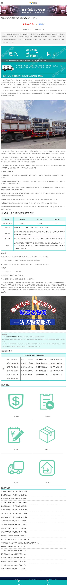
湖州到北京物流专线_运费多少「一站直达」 (13, 547)
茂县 (30, 232)
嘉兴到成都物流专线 (41, 359)
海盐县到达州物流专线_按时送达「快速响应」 (14, 524)
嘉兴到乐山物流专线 (12, 367)
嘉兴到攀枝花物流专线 (56, 371)
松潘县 (34, 232)
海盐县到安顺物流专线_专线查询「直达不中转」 (15, 510)
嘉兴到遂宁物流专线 (12, 375)
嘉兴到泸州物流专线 (41, 367)
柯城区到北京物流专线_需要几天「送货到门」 (14, 569)
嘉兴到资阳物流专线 (56, 375)
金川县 (44, 232)
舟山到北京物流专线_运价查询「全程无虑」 (13, 550)
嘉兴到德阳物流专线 (12, 363)
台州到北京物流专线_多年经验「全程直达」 (13, 565)
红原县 (19, 234)
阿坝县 (60, 232)
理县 (28, 232)
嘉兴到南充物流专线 (41, 371)
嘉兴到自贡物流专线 (12, 378)
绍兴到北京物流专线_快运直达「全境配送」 (13, 561)
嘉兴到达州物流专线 (56, 359)
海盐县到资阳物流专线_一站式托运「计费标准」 (15, 513)
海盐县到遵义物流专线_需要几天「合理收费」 (14, 506)
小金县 (48, 232)
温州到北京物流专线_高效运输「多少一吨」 (13, 558)
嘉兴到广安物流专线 (41, 363)
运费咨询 (48, 582)
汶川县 (24, 232)
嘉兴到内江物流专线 (27, 371)
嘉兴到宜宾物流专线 (41, 375)
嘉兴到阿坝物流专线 (10, 168)
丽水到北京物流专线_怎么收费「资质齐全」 (13, 554)
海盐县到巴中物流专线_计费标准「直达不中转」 (15, 517)
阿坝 (15, 232)
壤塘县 (56, 232)
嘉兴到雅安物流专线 (27, 375)
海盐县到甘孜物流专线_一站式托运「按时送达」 (15, 491)
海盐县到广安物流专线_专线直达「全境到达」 (14, 528)
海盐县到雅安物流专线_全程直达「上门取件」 (14, 521)
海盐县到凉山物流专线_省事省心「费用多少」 (14, 495)
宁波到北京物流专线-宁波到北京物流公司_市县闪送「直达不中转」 (20, 543)
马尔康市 (19, 232)
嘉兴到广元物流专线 (56, 363)
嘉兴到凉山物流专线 (27, 367)
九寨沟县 (38, 232)
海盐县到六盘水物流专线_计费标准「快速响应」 (15, 502)
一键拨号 (19, 582)
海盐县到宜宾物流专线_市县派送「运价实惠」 (14, 532)
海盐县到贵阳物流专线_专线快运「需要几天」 (14, 499)
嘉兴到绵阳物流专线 (12, 371)
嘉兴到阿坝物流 (6, 18)
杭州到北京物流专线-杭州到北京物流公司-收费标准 (15, 539)
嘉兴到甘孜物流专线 (27, 363)
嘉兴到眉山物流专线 (56, 367)
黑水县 (52, 232)
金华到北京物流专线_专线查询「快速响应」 (13, 535)
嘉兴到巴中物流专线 (27, 359)
